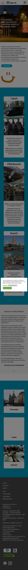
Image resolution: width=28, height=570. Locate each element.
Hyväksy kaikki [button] (7, 288)
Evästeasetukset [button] (13, 285)
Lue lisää (5, 285)
